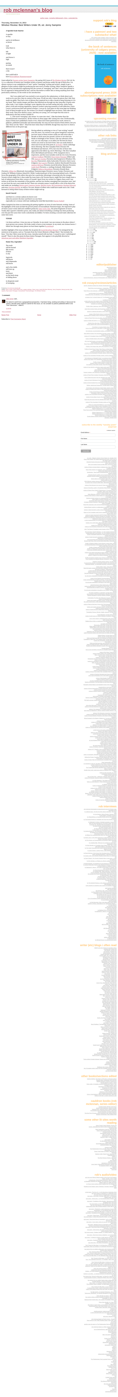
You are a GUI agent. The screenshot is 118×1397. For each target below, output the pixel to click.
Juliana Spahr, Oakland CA (110, 1037)
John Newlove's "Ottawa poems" (109, 744)
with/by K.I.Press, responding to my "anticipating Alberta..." (102, 903)
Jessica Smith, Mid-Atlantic (110, 1034)
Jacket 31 (114, 1350)
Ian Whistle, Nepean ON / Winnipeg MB (107, 1052)
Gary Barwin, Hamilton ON (110, 951)
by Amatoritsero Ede (112, 920)
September (92, 230)
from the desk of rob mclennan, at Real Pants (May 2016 (103, 293)
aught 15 (114, 1358)
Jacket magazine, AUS (111, 1142)
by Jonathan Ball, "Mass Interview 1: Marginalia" (105, 871)
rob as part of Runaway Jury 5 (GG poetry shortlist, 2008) (102, 675)
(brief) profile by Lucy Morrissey (109, 480)
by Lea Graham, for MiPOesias (109, 899)
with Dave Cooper (112, 919)
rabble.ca (114, 1156)
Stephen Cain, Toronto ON (110, 963)
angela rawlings (27, 289)
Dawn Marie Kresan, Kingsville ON (108, 994)
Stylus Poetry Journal (111, 1341)
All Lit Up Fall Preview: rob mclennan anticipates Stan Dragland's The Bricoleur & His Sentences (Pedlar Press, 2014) (101, 342)
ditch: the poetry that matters (110, 1134)
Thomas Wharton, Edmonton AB (109, 1051)
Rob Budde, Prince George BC (109, 961)
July (90, 234)
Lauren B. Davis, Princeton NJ (109, 972)
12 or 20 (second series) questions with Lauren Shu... (102, 196)
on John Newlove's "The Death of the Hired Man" (105, 780)
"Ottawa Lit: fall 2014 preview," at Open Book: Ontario (103, 351)
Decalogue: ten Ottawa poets (109, 1088)
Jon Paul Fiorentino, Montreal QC (108, 979)
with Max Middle (113, 927)
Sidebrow (114, 1347)
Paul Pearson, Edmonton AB (110, 1015)
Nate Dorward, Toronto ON (110, 976)
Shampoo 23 (113, 1371)
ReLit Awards (113, 1160)
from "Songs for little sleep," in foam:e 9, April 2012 (104, 1262)
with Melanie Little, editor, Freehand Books (106, 890)
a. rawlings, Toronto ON (111, 1021)
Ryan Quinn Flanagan (59, 157)
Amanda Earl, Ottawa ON (110, 977)
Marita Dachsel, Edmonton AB (109, 971)
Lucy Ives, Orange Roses (95, 186)
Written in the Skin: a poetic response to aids (106, 1095)
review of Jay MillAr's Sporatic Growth (107, 731)
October (91, 229)
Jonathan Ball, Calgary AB (110, 949)
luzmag (115, 1360)
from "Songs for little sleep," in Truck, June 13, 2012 (104, 1258)
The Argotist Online (112, 1365)
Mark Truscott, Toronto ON (110, 1042)
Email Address (85, 432)
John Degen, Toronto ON (110, 973)
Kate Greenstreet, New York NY (109, 988)
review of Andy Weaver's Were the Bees (107, 752)
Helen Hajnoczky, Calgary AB (109, 989)
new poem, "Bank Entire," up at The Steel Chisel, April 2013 (102, 1215)
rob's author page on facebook (109, 138)
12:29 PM (8, 308)
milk (116, 1317)
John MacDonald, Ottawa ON (109, 1002)
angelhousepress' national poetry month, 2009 (105, 1311)
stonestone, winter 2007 (111, 1345)
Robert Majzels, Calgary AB (110, 1003)
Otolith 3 (114, 1349)
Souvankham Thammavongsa (20, 77)
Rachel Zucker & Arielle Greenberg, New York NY (104, 1055)
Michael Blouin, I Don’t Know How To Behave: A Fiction (102, 224)
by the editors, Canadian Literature (108, 815)
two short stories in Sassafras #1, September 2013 (104, 1193)
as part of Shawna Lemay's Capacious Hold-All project (103, 680)
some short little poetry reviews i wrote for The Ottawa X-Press (101, 705)
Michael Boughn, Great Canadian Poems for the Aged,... (103, 197)
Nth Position (114, 1364)
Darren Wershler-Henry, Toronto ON (108, 1050)
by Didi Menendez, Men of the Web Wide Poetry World (103, 902)
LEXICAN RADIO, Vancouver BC (108, 1145)
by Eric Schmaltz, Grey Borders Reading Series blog (104, 872)
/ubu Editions (113, 1168)
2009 (89, 249)
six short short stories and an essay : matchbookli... (101, 183)
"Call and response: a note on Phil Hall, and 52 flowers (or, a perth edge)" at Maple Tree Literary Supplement (100, 574)
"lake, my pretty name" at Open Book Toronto (105, 655)
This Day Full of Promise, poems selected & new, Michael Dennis (101, 1113)
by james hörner (113, 929)
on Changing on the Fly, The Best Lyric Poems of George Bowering (100, 763)
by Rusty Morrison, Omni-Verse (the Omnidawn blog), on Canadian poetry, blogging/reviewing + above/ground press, (100, 854)
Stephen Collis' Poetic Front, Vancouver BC (106, 1154)
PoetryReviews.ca (112, 1155)
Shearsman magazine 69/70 (110, 1342)
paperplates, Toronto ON (110, 1150)
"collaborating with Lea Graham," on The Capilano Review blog (101, 533)
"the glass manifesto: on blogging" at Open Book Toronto (103, 592)
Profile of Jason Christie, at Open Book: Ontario (105, 362)
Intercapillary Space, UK (111, 1139)
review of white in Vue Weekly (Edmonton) (106, 699)
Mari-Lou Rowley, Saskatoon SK (109, 1027)
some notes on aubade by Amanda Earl (107, 739)
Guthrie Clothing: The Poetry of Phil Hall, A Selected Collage (102, 1079)
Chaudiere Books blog (111, 1063)
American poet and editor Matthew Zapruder (17, 238)
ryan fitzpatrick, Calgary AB (110, 980)
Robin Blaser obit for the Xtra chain (108, 665)
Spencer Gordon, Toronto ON (109, 986)
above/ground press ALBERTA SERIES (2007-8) (105, 275)
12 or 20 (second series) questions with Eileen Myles (102, 202)
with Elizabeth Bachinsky (110, 884)
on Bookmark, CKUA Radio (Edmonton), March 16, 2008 (103, 1180)
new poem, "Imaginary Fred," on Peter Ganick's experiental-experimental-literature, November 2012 (102, 1240)
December (92, 179)
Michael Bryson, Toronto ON (110, 959)
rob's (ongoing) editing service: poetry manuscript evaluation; (102, 130)
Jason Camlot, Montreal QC (110, 964)
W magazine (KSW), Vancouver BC (108, 1165)
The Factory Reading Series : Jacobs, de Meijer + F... (102, 218)
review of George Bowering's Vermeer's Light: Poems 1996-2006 (101, 706)
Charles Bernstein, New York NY (109, 954)
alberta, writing (113, 1065)
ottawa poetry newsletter (111, 271)
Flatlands (114, 1389)
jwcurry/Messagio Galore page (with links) (106, 1143)
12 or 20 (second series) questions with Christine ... (101, 223)
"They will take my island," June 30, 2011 (106, 1295)
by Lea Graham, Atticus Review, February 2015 (105, 814)
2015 (89, 174)
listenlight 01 (113, 1356)
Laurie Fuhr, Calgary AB (111, 984)
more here (114, 1169)
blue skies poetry (112, 1330)
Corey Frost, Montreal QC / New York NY (106, 983)
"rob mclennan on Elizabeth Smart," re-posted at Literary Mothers (101, 358)
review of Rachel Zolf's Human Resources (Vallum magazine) (101, 714)
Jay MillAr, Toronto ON (111, 1008)
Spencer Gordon (40, 159)
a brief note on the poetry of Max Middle (107, 753)
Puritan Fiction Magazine (110, 1338)
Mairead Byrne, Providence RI (109, 962)
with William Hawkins (111, 923)
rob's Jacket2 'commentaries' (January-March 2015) (104, 142)
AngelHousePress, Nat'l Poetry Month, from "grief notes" (103, 1306)
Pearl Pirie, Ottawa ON (111, 1016)
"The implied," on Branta (111, 642)
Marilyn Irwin (46, 185)
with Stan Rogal (113, 932)
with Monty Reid (113, 915)
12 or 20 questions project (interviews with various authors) (102, 898)
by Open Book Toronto (111, 880)
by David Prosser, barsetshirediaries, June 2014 (105, 826)
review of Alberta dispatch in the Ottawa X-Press (105, 667)
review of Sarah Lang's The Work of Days (106, 704)
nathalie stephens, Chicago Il (109, 1038)
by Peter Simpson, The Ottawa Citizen (107, 876)
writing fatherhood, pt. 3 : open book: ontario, (100, 201)
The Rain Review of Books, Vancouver (107, 1158)
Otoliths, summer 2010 (111, 1303)
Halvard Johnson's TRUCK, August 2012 (107, 1081)
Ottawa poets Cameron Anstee (29, 185)
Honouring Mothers (112, 1380)
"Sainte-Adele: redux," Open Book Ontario (106, 566)
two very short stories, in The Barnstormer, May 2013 (104, 1205)
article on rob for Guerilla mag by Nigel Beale (105, 660)
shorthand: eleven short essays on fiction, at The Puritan (103, 500)
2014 (89, 175)
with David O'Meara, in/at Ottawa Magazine (106, 846)
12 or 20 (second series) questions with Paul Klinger (101, 226)
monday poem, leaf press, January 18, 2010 (106, 1307)
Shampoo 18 (113, 1390)
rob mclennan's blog (28, 10)
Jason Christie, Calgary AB (110, 966)
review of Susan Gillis (111, 801)
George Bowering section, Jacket (108, 1089)
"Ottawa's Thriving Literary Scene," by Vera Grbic (104, 561)
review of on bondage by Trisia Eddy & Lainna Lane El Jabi (102, 661)
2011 (89, 246)
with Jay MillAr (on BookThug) (109, 924)
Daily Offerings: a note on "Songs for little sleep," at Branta (102, 494)
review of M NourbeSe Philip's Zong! (108, 599)
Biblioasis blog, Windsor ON (110, 957)
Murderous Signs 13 (112, 1351)
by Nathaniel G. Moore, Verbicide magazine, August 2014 (102, 822)
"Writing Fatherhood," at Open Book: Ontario (106, 415)
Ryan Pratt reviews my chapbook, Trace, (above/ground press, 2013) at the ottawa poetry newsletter (101, 470)
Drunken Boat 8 (113, 1352)
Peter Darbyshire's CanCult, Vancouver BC (106, 1129)
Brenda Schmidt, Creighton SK (109, 1029)
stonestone (114, 1382)
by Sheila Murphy (112, 921)
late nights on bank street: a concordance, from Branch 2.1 (102, 1305)
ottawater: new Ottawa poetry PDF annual (106, 273)
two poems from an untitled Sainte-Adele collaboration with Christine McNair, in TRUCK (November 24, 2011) (102, 1281)
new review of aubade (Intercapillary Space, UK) (105, 696)
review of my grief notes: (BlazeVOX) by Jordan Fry (104, 525)
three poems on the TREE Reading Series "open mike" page (102, 1320)
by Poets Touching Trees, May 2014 (108, 827)
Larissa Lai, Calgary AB (111, 997)
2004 (89, 257)
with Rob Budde (113, 901)
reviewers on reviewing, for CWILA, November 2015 (104, 303)
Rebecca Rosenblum (45, 169)
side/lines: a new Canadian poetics (108, 1091)
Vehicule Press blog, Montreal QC (108, 1046)
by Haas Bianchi (113, 905)
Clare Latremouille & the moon (109, 762)
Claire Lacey (35, 289)
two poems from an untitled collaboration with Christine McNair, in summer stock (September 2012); (101, 1250)
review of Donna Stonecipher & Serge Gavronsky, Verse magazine (100, 688)
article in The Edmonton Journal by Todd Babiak (105, 713)
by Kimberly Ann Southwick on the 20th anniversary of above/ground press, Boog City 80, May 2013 (103, 833)
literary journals (66, 289)
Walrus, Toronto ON (112, 1339)
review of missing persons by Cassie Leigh (106, 608)
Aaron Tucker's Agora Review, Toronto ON (106, 1125)
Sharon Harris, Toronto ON (110, 990)
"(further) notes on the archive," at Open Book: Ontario (103, 363)
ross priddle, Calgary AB (111, 1019)
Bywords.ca (114, 1337)
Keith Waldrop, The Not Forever (96, 191)
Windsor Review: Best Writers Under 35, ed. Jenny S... (102, 207)
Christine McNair (14, 187)
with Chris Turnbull (112, 914)
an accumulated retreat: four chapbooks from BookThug (103, 740)
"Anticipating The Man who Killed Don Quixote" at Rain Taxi (102, 598)
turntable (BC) (113, 1310)
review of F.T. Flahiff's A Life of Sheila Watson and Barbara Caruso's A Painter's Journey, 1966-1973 (102, 750)
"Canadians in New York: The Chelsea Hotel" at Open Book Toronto (100, 639)
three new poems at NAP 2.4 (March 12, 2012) (105, 1268)
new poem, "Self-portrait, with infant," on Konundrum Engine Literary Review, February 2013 (102, 1230)
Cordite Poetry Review (111, 1377)
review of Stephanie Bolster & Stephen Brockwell (105, 785)
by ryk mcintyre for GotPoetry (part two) (107, 896)
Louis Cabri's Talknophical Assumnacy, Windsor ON (104, 1164)
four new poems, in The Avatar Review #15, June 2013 (103, 1204)
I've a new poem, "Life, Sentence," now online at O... (102, 199)
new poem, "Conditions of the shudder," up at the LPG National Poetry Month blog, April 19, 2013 (101, 1213)
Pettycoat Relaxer (112, 1385)
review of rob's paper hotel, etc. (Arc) (107, 787)
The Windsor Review (40, 291)
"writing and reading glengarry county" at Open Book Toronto (102, 600)
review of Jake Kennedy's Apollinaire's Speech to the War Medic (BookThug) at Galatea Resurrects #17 (101, 537)
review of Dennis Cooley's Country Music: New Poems (103, 736)
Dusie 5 (115, 1346)
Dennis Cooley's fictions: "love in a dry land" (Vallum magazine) (101, 697)
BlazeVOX (114, 1333)
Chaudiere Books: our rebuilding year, (98, 227)
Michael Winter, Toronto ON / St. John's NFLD (105, 1054)
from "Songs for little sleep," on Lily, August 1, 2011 (104, 1286)
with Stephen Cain (112, 931)
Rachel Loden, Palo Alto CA (110, 999)
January (91, 243)
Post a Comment (6, 311)
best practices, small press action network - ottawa (104, 766)
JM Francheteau (57, 185)
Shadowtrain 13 (113, 1343)
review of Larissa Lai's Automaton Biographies (105, 630)
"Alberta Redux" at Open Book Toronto (107, 635)
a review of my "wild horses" (110, 300)
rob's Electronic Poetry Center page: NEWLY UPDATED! (103, 139)
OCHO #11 (114, 1336)
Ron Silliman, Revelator (94, 221)
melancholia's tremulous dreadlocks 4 (107, 1354)
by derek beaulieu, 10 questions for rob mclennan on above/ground (100, 863)
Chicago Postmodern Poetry (110, 1132)
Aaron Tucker (59, 201)
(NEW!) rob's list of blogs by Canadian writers (105, 948)
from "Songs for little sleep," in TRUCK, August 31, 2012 (103, 1251)
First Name (84, 438)
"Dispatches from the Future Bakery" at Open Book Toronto (102, 658)
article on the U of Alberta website (108, 708)
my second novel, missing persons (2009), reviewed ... (102, 204)
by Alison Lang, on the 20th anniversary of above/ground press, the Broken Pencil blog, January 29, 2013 (100, 838)
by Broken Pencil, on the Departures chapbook (105, 893)
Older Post (72, 315)
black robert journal (112, 1314)
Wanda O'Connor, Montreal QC (109, 1012)
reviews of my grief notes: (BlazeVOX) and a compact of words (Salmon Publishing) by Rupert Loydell (101, 523)
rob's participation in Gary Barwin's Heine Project (105, 629)
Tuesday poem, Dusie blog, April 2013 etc (106, 1080)
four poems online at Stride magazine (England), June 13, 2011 (101, 1297)
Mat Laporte (42, 163)
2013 (89, 177)
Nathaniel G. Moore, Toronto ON (109, 1010)
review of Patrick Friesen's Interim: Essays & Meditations (103, 691)
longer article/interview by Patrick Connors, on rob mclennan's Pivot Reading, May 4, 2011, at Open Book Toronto (100, 580)
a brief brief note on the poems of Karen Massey (105, 734)
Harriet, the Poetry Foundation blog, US (107, 1017)
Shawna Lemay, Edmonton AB (109, 998)
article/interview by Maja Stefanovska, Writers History (103, 585)
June (90, 235)
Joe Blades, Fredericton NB (110, 958)
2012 (89, 245)
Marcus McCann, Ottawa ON (109, 1006)
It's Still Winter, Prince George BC (108, 1141)
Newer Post (5, 315)
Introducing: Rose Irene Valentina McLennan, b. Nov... (102, 194)
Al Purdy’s (59, 145)
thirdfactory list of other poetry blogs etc (107, 1067)
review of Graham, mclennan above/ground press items (103, 746)
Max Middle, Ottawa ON (111, 1007)
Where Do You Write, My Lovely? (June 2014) (105, 371)
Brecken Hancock (69, 185)
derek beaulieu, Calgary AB (110, 953)
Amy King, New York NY (111, 993)
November (92, 180)
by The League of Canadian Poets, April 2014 (105, 828)
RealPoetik (114, 1361)
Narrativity (114, 1146)
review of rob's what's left (110, 775)
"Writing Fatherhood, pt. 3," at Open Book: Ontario (104, 412)
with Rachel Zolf (113, 912)
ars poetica (114, 1321)
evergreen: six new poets (110, 1090)
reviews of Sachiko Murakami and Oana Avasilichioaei (103, 674)
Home (39, 315)
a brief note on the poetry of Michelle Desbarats (105, 730)
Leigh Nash (35, 167)
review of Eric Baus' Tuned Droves (108, 652)
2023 (89, 161)
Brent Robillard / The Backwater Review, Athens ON (104, 1024)
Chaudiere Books (112, 268)
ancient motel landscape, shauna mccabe (106, 1108)
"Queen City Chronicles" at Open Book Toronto (105, 640)
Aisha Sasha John (44, 209)
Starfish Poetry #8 (112, 1328)
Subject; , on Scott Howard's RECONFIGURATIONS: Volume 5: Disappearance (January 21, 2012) (101, 1272)
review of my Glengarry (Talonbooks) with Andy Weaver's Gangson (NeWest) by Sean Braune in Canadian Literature (100, 518)
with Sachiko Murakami (111, 888)
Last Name (84, 444)
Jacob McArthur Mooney (49, 230)
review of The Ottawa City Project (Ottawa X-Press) (104, 722)
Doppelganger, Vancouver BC (109, 1136)
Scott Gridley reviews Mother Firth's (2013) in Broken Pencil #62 (101, 407)
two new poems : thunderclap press (97, 188)
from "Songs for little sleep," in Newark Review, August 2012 (102, 1253)
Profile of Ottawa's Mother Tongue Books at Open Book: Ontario (101, 543)
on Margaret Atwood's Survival (109, 774)
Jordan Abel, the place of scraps (97, 216)
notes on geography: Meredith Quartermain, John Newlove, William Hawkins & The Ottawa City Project (100, 755)
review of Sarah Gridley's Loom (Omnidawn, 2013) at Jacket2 (101, 406)
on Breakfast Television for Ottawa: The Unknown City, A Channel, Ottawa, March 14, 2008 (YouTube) (100, 1182)
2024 (89, 160)
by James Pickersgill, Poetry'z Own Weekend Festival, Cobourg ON (100, 865)
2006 (89, 254)
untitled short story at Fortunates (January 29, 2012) (104, 1270)
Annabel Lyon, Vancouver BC (109, 1001)
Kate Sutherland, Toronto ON (109, 1041)
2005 (89, 256)
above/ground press (112, 267)
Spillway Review (113, 1367)
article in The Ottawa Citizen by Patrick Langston (105, 724)
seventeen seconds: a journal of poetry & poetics (105, 272)
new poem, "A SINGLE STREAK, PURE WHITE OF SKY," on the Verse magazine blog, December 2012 (101, 1238)
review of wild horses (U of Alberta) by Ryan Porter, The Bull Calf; (101, 586)
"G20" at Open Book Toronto (110, 620)
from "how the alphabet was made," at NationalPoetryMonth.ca (101, 1264)
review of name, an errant (110, 748)
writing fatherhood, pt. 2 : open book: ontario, (100, 219)
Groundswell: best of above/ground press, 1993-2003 (103, 1110)
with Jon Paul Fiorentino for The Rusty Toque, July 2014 (103, 823)
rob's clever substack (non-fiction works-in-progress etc (103, 38)
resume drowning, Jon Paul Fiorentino (107, 1112)
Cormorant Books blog (111, 967)
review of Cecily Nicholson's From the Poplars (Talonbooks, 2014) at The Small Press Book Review (100, 381)
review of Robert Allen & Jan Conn (108, 797)
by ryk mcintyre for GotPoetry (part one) (107, 897)
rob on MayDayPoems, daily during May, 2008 (105, 1329)
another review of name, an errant (108, 743)
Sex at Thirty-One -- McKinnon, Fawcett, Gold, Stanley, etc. (102, 776)
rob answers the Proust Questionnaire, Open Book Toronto (102, 874)
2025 (89, 158)
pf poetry (114, 1315)
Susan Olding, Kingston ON (110, 1014)
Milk (116, 1387)
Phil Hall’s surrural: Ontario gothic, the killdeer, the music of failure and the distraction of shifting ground (100, 701)
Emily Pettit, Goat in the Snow (96, 208)
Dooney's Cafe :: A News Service (108, 1137)
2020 (89, 166)
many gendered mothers (111, 270)
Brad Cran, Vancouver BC (110, 968)
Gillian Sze (12, 171)
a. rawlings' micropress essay (109, 784)
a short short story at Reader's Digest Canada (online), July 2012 (101, 1254)
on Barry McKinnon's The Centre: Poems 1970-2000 (104, 765)
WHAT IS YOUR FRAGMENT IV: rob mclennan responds (103, 404)
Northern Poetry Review (111, 1147)
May (90, 237)
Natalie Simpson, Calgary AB (109, 1033)
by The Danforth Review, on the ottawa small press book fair (102, 883)
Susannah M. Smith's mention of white (107, 695)
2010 (89, 248)
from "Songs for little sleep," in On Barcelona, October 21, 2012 (101, 1245)
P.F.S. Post (114, 1368)
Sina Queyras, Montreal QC (110, 1020)
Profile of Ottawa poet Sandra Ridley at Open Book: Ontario (102, 548)
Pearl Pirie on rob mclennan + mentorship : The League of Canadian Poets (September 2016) (102, 289)
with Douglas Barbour (111, 933)
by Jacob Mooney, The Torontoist (108, 875)
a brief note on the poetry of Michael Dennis (106, 737)
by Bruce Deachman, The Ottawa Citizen (107, 879)
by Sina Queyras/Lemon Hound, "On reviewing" (105, 870)
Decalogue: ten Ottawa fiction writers (108, 1086)
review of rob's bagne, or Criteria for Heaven (106, 789)
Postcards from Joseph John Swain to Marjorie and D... (102, 212)
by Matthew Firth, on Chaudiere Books (107, 910)
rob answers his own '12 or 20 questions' (107, 894)
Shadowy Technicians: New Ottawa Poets (106, 1114)
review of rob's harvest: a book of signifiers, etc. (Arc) (104, 788)
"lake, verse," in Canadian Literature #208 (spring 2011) (103, 1283)
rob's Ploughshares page (110, 147)
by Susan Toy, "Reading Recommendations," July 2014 (103, 824)
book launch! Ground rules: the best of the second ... (102, 190)
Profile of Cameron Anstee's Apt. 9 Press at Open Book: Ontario (101, 557)
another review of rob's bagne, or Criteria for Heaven (104, 791)
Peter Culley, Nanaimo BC (110, 970)
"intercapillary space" (111, 1355)
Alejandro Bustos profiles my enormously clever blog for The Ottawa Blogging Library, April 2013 (102, 477)
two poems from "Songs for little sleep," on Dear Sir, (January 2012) (100, 1276)
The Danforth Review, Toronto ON (108, 1133)
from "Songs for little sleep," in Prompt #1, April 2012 (104, 1263)
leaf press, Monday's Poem (110, 1316)
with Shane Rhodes (112, 909)
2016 (89, 172)
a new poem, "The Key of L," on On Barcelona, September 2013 (101, 1192)
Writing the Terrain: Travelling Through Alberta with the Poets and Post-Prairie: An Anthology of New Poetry (101, 758)
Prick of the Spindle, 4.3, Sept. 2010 (108, 1302)
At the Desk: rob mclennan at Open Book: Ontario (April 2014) (101, 388)
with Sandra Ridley (112, 889)
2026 (89, 157)
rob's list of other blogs (111, 1071)
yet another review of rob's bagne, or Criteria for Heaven (103, 792)
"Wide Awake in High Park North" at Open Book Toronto (103, 626)
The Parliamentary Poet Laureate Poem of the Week (104, 1359)
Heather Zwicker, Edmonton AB (109, 1056)
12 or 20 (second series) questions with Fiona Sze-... (102, 185)
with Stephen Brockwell (111, 907)
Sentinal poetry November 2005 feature (107, 146)
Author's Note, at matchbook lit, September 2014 (105, 350)
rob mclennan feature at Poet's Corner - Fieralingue (104, 1319)
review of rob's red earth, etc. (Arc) (108, 772)
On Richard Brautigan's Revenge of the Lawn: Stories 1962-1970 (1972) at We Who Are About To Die (101, 545)
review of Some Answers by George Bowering (105, 689)
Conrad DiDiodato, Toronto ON (109, 975)
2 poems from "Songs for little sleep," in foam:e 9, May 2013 (102, 1211)
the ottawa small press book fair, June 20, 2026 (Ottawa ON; (102, 129)
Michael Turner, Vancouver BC (109, 1043)
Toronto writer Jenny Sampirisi (24, 80)
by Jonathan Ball (112, 881)
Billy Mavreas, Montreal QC (110, 1005)
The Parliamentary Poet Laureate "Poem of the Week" (103, 1148)
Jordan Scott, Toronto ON (110, 1030)
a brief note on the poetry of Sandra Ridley (106, 723)
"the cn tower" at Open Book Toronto (108, 656)
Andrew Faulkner (37, 157)
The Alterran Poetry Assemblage (109, 1381)
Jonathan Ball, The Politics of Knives (98, 193)
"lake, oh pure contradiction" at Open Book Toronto (104, 662)
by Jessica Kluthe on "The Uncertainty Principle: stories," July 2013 (100, 831)
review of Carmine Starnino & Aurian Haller (106, 800)
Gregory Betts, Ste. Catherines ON (108, 955)
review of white (113, 677)
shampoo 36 (113, 1308)
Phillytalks (114, 1152)
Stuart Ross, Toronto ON (111, 1025)
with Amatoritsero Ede (111, 918)
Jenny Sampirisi (57, 289)
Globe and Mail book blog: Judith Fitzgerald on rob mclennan (102, 644)
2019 (89, 168)
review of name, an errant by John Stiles (107, 721)
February (91, 241)
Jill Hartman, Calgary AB (111, 992)
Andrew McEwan (37, 165)
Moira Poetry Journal (111, 1369)
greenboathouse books (111, 1391)
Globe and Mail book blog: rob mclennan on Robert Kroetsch (102, 638)
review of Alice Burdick (111, 798)
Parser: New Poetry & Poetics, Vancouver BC (105, 1151)
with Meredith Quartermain (110, 928)
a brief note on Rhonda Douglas (109, 741)
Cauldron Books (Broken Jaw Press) (108, 1106)
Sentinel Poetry (113, 1378)
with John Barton (112, 925)
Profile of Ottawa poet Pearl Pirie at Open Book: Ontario (103, 547)
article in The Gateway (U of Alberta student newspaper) (103, 709)
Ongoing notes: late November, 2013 (98, 182)
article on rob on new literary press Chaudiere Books (104, 732)
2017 (89, 171)
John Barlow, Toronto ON (110, 950)
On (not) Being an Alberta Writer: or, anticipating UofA (103, 726)
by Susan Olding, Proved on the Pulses (107, 877)
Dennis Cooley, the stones (95, 205)
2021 (89, 164)
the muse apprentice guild (110, 1384)
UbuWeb (114, 1167)
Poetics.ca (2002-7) (112, 276)
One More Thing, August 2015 (109, 305)
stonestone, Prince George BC (109, 1163)
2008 (89, 251)
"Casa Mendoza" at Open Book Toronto (107, 614)
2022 (89, 163)
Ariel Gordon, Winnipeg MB (110, 985)
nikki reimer (10, 299)
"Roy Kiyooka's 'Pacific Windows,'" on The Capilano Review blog (101, 532)
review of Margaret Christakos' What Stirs (106, 669)
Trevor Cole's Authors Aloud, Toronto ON (107, 1130)
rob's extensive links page (110, 143)
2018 (89, 169)
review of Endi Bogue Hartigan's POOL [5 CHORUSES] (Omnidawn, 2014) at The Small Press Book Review (103, 392)
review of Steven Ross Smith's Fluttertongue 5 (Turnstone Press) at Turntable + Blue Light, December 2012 (100, 491)
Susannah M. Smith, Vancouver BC (108, 1036)
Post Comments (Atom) (18, 319)
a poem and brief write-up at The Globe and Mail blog (103, 1312)
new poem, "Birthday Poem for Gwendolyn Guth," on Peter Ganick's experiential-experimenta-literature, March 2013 (102, 1225)
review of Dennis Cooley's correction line (107, 679)
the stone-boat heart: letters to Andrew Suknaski (105, 745)
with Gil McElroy (113, 936)
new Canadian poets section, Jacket (108, 1093)
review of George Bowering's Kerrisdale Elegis (105, 670)
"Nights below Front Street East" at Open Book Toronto (103, 627)
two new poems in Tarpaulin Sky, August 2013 (105, 1194)
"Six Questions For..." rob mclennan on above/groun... (102, 215)
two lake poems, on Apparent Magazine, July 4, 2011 (104, 1292)
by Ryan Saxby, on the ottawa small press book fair (104, 892)
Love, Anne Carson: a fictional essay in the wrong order (103, 618)
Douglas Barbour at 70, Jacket (109, 648)
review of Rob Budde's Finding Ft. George (106, 678)
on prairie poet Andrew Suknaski (109, 623)
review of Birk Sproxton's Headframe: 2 (107, 735)
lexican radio (113, 1323)
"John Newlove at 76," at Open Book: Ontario (105, 369)
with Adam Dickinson (111, 916)
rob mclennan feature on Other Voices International (104, 1327)
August (91, 232)
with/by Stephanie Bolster (110, 937)
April (90, 238)
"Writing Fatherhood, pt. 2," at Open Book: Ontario (104, 413)
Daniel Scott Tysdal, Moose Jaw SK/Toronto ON (105, 1045)
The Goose (114, 1138)
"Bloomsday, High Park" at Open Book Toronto (105, 625)
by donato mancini (112, 934)
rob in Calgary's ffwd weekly (110, 693)
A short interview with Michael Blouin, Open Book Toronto (102, 570)
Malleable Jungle (112, 1372)
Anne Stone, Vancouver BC (110, 1040)
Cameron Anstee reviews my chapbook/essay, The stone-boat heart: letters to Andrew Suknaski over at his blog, (101, 499)
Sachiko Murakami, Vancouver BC (108, 1011)
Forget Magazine (112, 1332)
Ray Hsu (34, 161)
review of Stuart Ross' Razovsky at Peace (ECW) (104, 796)
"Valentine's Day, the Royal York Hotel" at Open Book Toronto (102, 631)
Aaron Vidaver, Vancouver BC (109, 1047)
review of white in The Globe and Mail (107, 702)
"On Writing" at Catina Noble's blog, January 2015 (104, 327)
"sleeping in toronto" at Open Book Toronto (106, 664)
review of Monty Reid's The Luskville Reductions (105, 653)
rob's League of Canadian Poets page (107, 144)
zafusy (115, 1363)
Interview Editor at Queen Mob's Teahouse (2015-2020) (103, 141)
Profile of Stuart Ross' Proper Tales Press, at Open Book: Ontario (101, 349)
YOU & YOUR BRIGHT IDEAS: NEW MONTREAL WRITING (102, 1094)
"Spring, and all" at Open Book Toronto (107, 636)
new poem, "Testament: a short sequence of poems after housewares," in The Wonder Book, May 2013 (103, 1209)
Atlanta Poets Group (112, 1058)
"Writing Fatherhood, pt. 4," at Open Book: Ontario (104, 408)
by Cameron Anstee (112, 906)
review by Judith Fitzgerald (110, 692)
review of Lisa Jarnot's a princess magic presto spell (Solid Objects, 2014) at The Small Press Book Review (100, 368)
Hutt (115, 1376)
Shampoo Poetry (112, 1161)
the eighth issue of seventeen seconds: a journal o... (101, 213)
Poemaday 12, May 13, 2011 (109, 1298)
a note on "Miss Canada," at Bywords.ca (107, 493)
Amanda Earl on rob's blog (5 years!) (108, 687)
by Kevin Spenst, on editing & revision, (107, 866)
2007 (89, 252)
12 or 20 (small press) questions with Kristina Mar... (101, 210)
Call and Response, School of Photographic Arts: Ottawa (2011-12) (100, 277)
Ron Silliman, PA (112, 1032)
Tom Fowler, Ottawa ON (111, 981)
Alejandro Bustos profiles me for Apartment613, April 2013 (102, 475)
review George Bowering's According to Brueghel (105, 666)
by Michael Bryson (112, 938)
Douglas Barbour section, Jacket (109, 1082)
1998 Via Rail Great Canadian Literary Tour (106, 148)
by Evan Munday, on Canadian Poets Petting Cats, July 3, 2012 (101, 845)
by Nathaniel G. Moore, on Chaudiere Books (106, 911)
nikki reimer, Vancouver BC (110, 1023)
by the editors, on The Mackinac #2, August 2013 (105, 830)
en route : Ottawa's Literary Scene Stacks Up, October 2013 (102, 458)
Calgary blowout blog (111, 1062)
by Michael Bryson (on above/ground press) (106, 940)
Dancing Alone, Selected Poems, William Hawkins (104, 1109)
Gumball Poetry (113, 1386)
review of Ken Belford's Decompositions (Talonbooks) (103, 578)
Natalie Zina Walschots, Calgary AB (108, 1049)
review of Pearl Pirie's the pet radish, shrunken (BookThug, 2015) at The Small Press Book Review (101, 318)
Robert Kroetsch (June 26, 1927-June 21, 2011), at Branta (102, 572)
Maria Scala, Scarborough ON (109, 1028)
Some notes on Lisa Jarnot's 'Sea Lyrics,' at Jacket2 (104, 478)
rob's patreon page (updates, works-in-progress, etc (104, 37)
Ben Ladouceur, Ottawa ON (110, 995)
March (91, 240)
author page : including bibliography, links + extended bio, (59, 18)
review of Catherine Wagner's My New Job (106, 657)
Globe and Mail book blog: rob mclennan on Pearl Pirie (103, 643)
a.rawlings (49, 226)
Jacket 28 (114, 1374)
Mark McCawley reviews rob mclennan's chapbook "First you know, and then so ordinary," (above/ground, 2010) (100, 568)
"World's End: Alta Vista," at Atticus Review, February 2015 (102, 323)
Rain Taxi (114, 1159)
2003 (89, 259)
